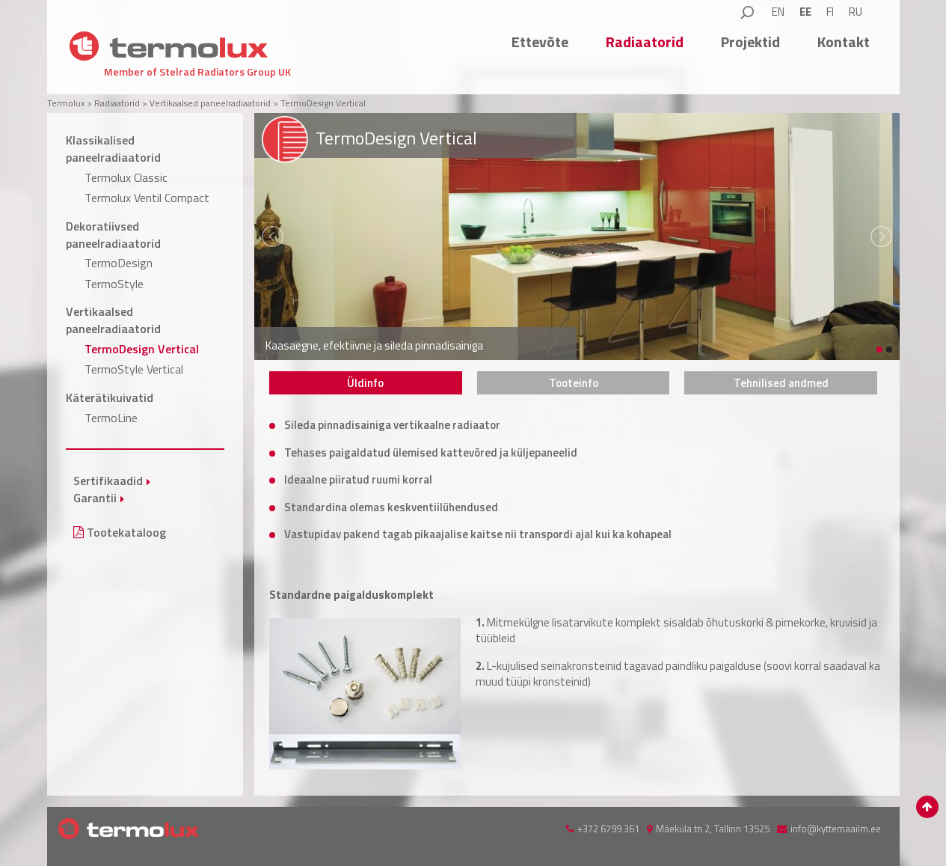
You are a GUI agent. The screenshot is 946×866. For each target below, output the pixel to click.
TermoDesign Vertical (142, 349)
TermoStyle (114, 284)
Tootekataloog (119, 532)
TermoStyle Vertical (134, 369)
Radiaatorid (645, 41)
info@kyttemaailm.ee (835, 828)
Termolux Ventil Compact (147, 198)
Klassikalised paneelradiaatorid (113, 148)
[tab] (365, 382)
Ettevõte (540, 41)
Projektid (750, 41)
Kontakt (843, 41)
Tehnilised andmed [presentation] (781, 382)
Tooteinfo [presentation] (573, 382)
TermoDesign (119, 263)
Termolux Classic (126, 177)
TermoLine (111, 418)
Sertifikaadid (108, 481)
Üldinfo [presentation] (365, 382)
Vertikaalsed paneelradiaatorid (113, 320)
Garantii (95, 498)
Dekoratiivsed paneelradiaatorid (113, 234)
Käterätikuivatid (109, 397)
